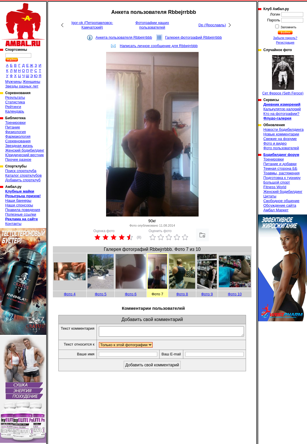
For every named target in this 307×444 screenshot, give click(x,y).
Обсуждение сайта (279, 205)
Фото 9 (207, 294)
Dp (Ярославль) (212, 25)
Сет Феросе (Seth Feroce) (282, 75)
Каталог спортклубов (23, 175)
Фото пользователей (281, 148)
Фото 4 (70, 294)
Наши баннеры (18, 200)
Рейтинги (13, 107)
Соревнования (18, 141)
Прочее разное (18, 159)
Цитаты (269, 196)
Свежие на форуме (280, 139)
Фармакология (17, 136)
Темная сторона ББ (280, 168)
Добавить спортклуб (22, 180)
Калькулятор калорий (282, 109)
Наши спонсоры (19, 205)
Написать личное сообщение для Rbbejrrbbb (158, 46)
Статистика (15, 102)
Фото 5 (101, 294)
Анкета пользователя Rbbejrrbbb (124, 37)
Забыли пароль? (285, 38)
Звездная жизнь (19, 145)
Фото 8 (182, 294)
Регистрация (285, 42)
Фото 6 (131, 294)
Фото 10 (235, 294)
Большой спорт (276, 182)
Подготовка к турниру (282, 178)
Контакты (13, 223)
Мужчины (13, 81)
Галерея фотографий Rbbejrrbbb (193, 37)
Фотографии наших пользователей (152, 24)
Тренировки (15, 122)
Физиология (15, 132)
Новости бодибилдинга (283, 129)
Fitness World (274, 187)
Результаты (15, 97)
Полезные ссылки (20, 214)
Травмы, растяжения (281, 173)
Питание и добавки (280, 164)
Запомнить (288, 27)
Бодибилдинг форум (281, 155)
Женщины (31, 81)
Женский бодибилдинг (24, 150)
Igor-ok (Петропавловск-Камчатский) (92, 24)
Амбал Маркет (275, 210)
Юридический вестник (24, 155)
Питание (12, 127)
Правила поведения (22, 210)
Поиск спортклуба (20, 171)
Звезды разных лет (21, 86)
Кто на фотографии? (281, 113)
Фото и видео (275, 143)
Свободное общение (281, 201)
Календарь (14, 111)
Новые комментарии (281, 134)
